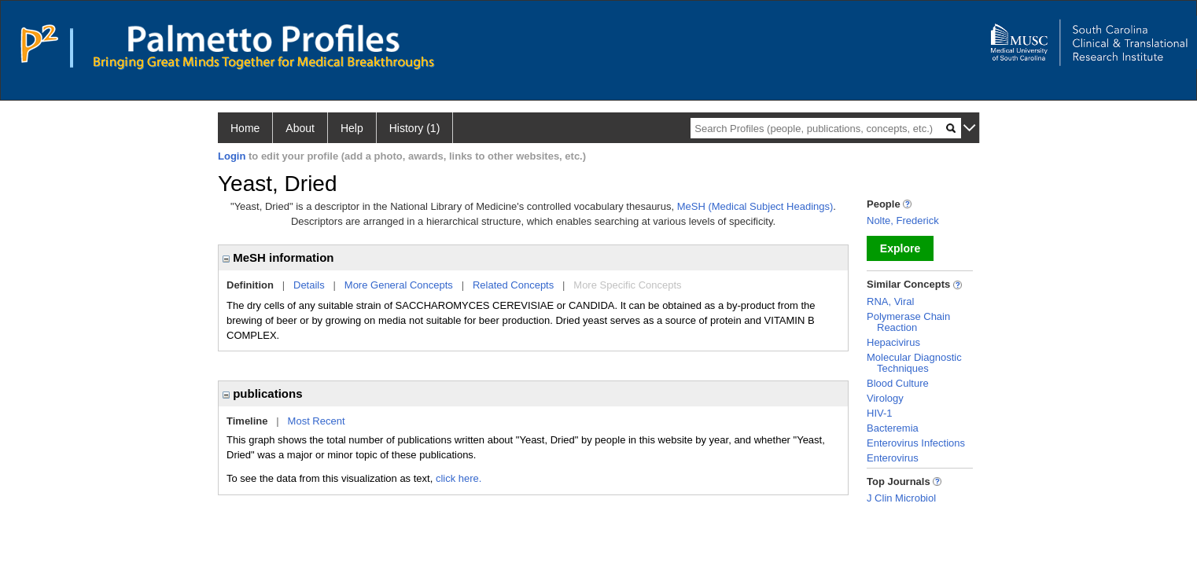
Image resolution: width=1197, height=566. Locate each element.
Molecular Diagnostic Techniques (914, 362)
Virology (885, 398)
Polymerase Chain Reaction (908, 322)
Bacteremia (893, 428)
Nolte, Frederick (903, 220)
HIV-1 (880, 413)
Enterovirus (893, 458)
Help (352, 128)
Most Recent (316, 421)
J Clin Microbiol (901, 498)
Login (231, 156)
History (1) (414, 128)
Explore (900, 248)
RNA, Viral (890, 301)
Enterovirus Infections (916, 443)
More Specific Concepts (627, 285)
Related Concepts (513, 285)
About (300, 128)
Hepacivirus (893, 342)
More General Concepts (398, 285)
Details (309, 285)
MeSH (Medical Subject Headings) (755, 206)
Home (245, 128)
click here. (459, 478)
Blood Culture (898, 383)
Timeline (247, 421)
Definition (250, 285)
